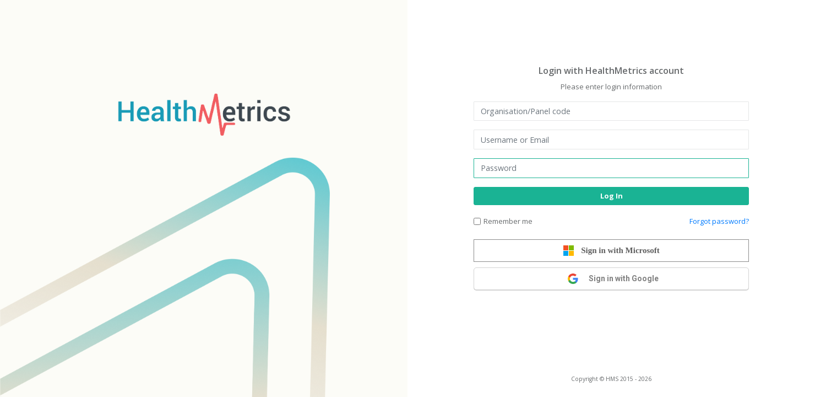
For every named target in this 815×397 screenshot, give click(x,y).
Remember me (508, 221)
